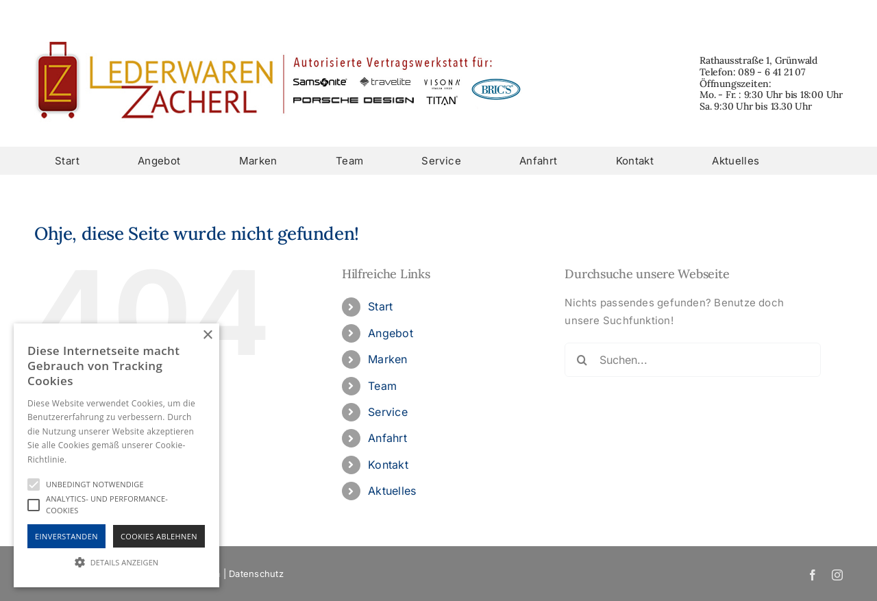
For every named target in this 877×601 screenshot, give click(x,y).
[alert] (116, 455)
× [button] (207, 335)
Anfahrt (387, 438)
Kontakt (388, 464)
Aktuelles (392, 491)
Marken (387, 359)
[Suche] (582, 360)
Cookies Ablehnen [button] (159, 536)
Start (380, 306)
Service (388, 412)
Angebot (390, 333)
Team (382, 386)
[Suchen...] (692, 360)
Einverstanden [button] (66, 536)
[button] (116, 562)
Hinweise (86, 459)
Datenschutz (256, 573)
